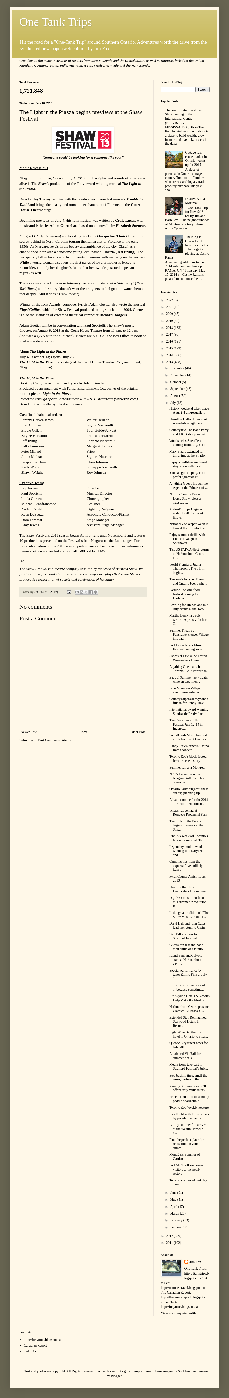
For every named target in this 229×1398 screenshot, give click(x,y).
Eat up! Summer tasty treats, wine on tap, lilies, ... (188, 679)
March (175, 1213)
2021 (170, 307)
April (174, 1207)
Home (83, 732)
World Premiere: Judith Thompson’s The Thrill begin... (186, 569)
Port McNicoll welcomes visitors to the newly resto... (186, 1169)
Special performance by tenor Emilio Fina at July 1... (188, 975)
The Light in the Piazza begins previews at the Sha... (186, 825)
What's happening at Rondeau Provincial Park (188, 812)
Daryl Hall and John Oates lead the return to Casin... (188, 925)
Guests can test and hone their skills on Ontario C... (189, 947)
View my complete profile (179, 1313)
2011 (170, 1243)
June (173, 1193)
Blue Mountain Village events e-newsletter (184, 690)
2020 (170, 314)
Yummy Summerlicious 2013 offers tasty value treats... (189, 1088)
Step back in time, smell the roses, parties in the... (188, 1077)
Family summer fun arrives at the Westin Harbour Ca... (187, 1129)
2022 (170, 300)
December (177, 368)
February (176, 1220)
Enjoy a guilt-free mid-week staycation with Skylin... (188, 464)
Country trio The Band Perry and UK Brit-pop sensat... (189, 432)
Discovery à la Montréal (195, 201)
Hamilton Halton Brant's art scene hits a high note (188, 421)
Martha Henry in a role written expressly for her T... (187, 620)
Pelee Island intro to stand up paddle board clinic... (189, 1099)
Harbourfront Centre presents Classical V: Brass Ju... (189, 1009)
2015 (170, 348)
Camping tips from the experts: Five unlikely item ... (186, 866)
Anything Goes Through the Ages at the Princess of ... (188, 486)
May (173, 1199)
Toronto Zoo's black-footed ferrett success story (187, 759)
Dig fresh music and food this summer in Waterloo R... (187, 902)
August (175, 395)
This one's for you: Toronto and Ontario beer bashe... (188, 581)
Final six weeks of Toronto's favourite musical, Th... (188, 838)
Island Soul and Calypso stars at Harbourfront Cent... (186, 960)
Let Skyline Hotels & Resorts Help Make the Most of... (189, 998)
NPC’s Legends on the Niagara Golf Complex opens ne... (186, 778)
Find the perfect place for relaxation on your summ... (186, 1144)
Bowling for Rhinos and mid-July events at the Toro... (189, 607)
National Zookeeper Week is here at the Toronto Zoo (188, 526)
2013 (170, 362)
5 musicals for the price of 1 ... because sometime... (188, 987)
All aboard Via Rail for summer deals (185, 1056)
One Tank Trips (55, 21)
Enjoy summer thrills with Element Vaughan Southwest (187, 539)
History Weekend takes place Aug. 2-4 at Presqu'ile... (189, 411)
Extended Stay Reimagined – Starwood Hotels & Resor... (189, 1022)
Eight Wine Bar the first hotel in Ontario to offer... (188, 1034)
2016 (170, 341)
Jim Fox (195, 1262)
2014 (170, 355)
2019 (170, 321)
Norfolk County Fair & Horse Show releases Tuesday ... (185, 498)
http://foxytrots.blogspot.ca (42, 1339)
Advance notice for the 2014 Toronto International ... (188, 802)
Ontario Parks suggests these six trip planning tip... (189, 791)
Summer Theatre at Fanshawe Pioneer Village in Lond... (189, 635)
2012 (170, 1236)
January (175, 1227)
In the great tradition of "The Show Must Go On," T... (189, 915)
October (176, 382)
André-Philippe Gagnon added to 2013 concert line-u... (186, 513)
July (173, 403)
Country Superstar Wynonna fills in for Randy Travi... (188, 701)
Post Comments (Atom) (54, 740)
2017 (170, 334)
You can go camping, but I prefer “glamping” (187, 475)
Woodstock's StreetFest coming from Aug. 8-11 (187, 443)
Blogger (116, 1376)
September (177, 389)
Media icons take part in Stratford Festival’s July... (188, 1066)
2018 (170, 328)
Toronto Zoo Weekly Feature (189, 1107)
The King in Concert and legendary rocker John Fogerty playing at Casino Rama (187, 247)
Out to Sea (31, 1351)
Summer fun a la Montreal (187, 767)
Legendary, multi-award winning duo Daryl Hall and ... (187, 851)
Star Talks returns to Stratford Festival (183, 936)
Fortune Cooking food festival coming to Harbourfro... (184, 594)
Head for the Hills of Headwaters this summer (188, 889)
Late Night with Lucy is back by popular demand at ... (189, 1116)
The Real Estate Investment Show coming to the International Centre (184, 114)
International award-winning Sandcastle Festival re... (188, 712)
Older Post (138, 732)
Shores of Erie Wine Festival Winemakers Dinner (189, 658)
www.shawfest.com (41, 341)
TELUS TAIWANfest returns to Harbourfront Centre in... (189, 554)
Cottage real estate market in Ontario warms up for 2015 (196, 159)
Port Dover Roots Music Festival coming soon (186, 647)
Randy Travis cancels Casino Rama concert (189, 748)
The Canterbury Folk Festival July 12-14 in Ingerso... (186, 724)
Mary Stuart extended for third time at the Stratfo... (188, 453)
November (177, 375)
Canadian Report (35, 1345)
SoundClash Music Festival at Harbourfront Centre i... (189, 737)
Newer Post (29, 732)
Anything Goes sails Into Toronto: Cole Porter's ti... (188, 669)
